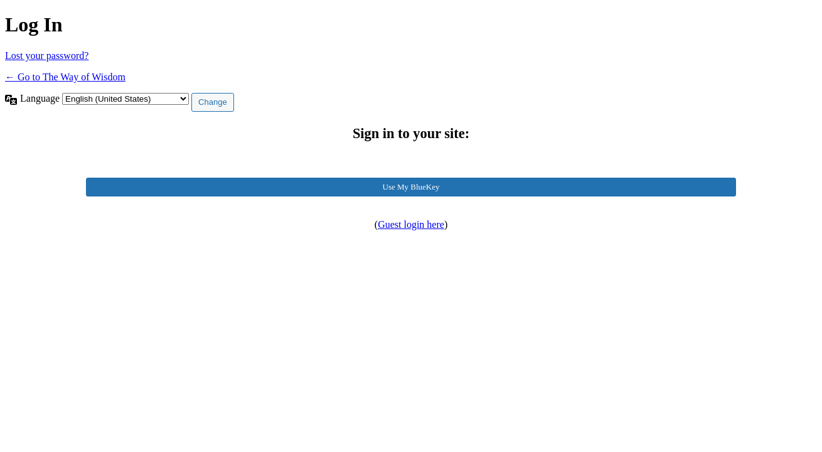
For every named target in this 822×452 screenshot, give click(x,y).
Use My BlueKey (411, 186)
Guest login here (411, 224)
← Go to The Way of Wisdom (65, 77)
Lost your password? (46, 55)
